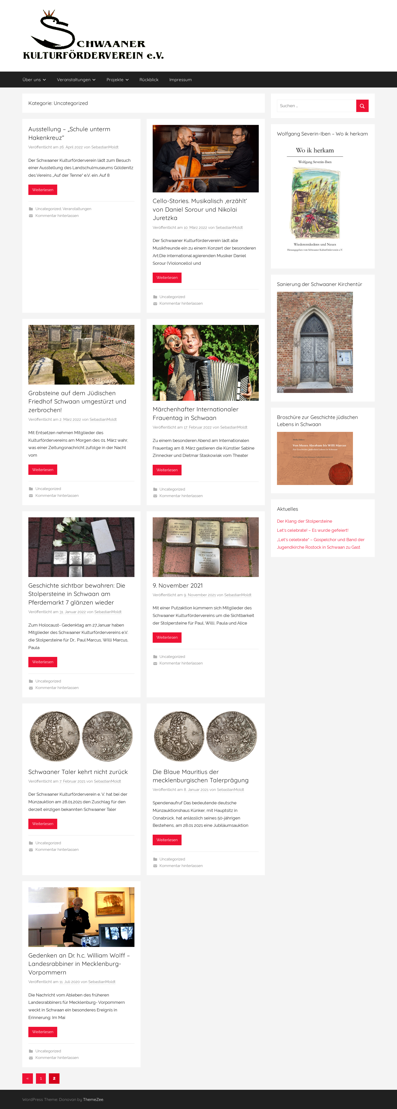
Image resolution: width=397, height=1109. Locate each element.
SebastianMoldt (104, 147)
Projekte (118, 79)
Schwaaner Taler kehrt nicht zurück (78, 771)
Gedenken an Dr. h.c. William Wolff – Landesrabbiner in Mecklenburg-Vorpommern (79, 963)
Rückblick (149, 79)
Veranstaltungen (76, 79)
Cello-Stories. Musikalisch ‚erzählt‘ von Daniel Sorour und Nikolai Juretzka (200, 209)
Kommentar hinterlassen (57, 215)
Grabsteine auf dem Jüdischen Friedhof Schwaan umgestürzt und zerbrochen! (77, 401)
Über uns (34, 79)
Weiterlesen (42, 190)
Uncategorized (48, 209)
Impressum (180, 79)
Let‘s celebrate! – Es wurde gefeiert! (312, 530)
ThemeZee (93, 1099)
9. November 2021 (178, 585)
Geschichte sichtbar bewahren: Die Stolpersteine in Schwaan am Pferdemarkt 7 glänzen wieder (76, 594)
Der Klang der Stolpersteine (304, 521)
